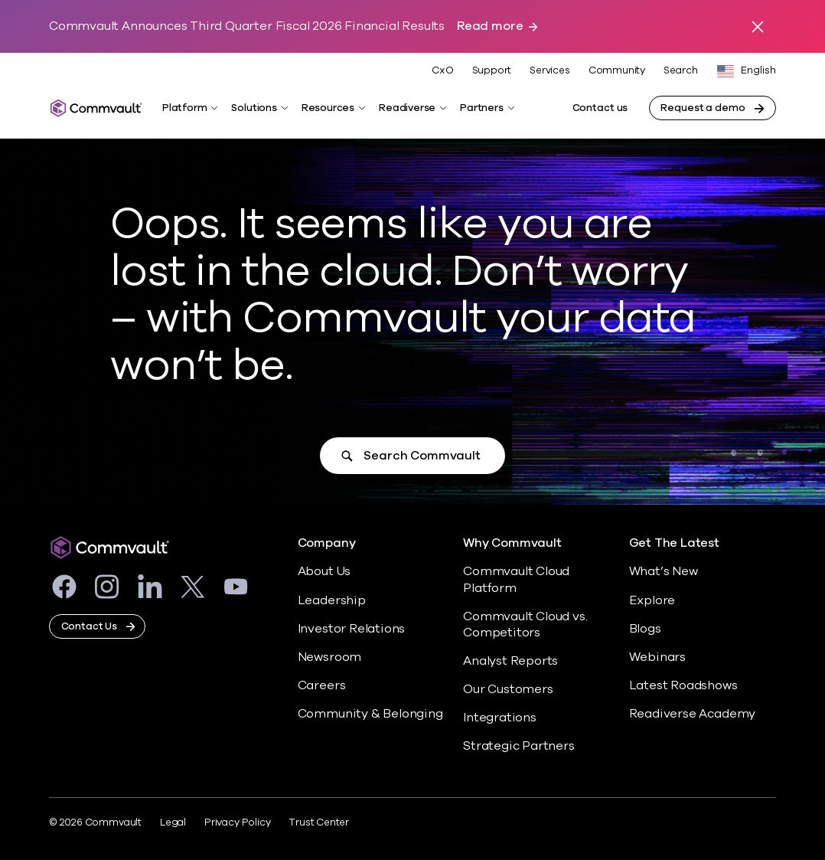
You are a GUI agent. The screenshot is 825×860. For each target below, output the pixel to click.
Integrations (499, 717)
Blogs (645, 628)
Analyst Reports (510, 660)
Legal (173, 822)
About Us (324, 571)
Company (327, 543)
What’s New (663, 571)
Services (549, 70)
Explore (652, 600)
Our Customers (508, 689)
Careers (322, 685)
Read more (490, 26)
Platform (184, 108)
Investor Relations (352, 628)
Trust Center (319, 822)
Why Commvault (512, 543)
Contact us (600, 108)
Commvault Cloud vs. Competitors (525, 624)
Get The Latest (674, 543)
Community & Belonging (370, 713)
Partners (481, 108)
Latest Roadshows (683, 685)
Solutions (253, 108)
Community (617, 70)
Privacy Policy (237, 822)
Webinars (657, 657)
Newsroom (329, 657)
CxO (442, 70)
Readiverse (407, 108)
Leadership (332, 600)
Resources (328, 108)
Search (681, 70)
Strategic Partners (519, 745)
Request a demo (702, 108)
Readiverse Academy (692, 713)
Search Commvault (422, 455)
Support (492, 70)
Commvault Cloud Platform (516, 579)
